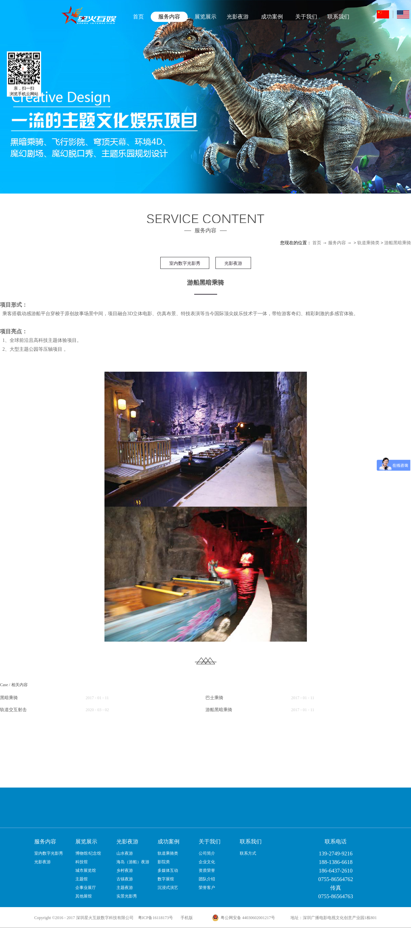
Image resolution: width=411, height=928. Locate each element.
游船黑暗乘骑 (397, 242)
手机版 (185, 917)
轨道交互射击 (13, 709)
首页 (138, 17)
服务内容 (337, 242)
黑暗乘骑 (9, 697)
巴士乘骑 (214, 697)
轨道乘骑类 (368, 242)
